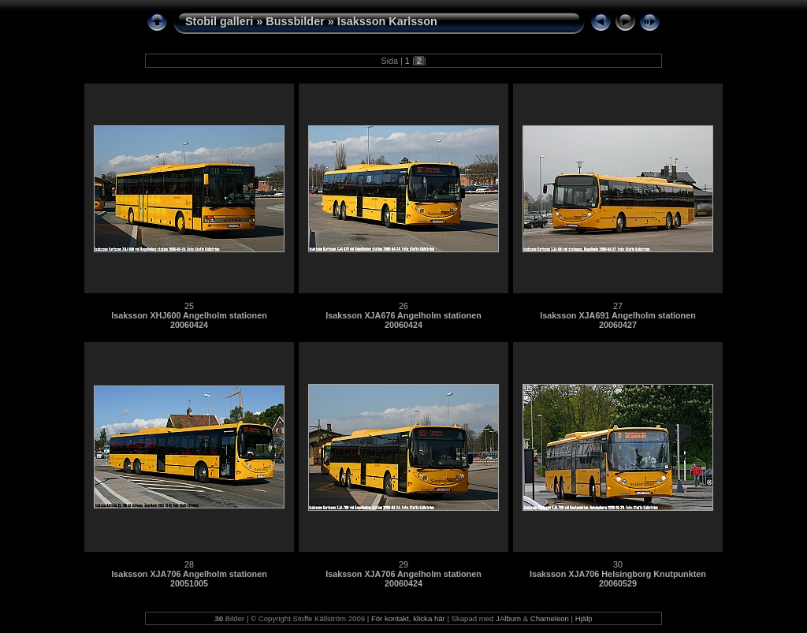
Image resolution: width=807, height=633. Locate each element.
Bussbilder (295, 21)
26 (403, 306)
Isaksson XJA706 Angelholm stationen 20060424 (403, 578)
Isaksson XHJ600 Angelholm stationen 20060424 (189, 320)
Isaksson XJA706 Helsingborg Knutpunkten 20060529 (618, 578)
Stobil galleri (219, 21)
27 (618, 306)
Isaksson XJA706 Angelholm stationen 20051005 (189, 578)
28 (189, 564)
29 (403, 564)
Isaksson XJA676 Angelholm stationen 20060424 (403, 320)
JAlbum (508, 618)
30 (618, 564)
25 (189, 306)
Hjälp (584, 618)
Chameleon (549, 618)
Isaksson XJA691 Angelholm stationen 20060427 (618, 320)
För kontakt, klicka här (408, 618)
